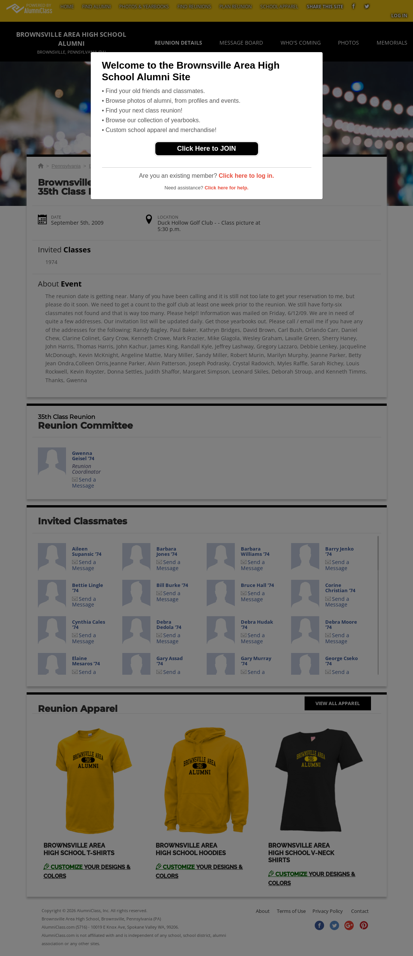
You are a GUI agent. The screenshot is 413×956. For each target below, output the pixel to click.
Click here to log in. (246, 176)
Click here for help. (226, 188)
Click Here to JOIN (206, 148)
